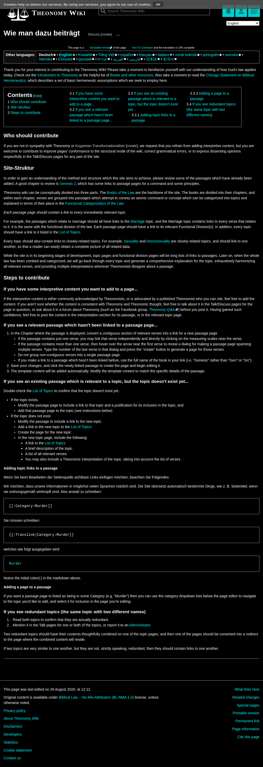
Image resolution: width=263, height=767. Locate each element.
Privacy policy (15, 711)
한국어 (168, 59)
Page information (245, 729)
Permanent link (247, 721)
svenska (231, 55)
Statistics (11, 742)
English (65, 55)
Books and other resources (131, 75)
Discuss (94, 34)
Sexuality (131, 241)
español (126, 55)
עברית (102, 59)
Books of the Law (120, 193)
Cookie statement (18, 750)
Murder (15, 563)
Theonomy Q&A (162, 310)
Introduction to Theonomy (57, 75)
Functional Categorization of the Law (94, 203)
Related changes (245, 697)
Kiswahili (85, 55)
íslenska (45, 59)
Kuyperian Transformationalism (100, 146)
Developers (13, 734)
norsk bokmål (185, 55)
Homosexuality (158, 241)
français (145, 55)
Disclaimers (13, 726)
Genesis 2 (68, 184)
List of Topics (69, 232)
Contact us (12, 758)
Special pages (248, 705)
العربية (118, 59)
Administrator (139, 625)
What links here (247, 689)
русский (85, 59)
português (211, 55)
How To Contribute (142, 47)
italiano (163, 55)
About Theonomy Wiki (21, 718)
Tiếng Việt (106, 55)
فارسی (134, 59)
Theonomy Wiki (59, 13)
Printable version (246, 713)
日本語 (151, 59)
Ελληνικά (65, 59)
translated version (100, 47)
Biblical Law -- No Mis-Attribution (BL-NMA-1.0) (96, 697)
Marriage (137, 221)
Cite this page (248, 737)
